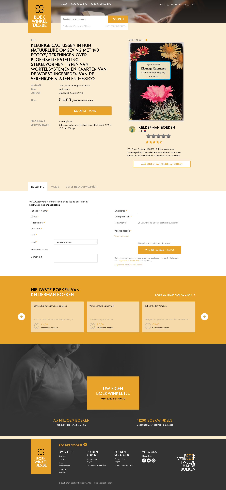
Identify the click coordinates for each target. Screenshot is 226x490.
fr (176, 4)
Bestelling (37, 187)
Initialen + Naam (39, 210)
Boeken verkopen (101, 4)
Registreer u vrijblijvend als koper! (128, 264)
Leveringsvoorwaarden (94, 465)
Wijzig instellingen (121, 236)
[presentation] (159, 234)
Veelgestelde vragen (92, 460)
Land (33, 241)
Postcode (36, 228)
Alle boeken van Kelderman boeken (161, 164)
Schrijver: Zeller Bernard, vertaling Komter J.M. (54, 319)
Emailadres (119, 210)
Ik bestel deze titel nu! (159, 250)
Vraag (55, 187)
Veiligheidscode (122, 230)
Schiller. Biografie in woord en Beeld (50, 306)
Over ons (62, 456)
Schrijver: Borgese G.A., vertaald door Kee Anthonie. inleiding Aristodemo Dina (167, 319)
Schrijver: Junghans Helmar (101, 319)
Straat (34, 216)
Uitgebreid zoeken (116, 26)
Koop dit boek (85, 111)
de (180, 4)
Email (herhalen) (122, 216)
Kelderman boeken (157, 128)
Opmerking (36, 256)
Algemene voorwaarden (129, 260)
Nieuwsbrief (120, 222)
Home (64, 4)
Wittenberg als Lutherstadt (102, 306)
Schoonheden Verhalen (156, 306)
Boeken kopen (79, 4)
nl (168, 4)
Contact (162, 4)
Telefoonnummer (39, 249)
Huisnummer (37, 222)
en (172, 4)
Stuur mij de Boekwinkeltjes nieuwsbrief (158, 222)
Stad (33, 234)
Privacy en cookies (63, 470)
